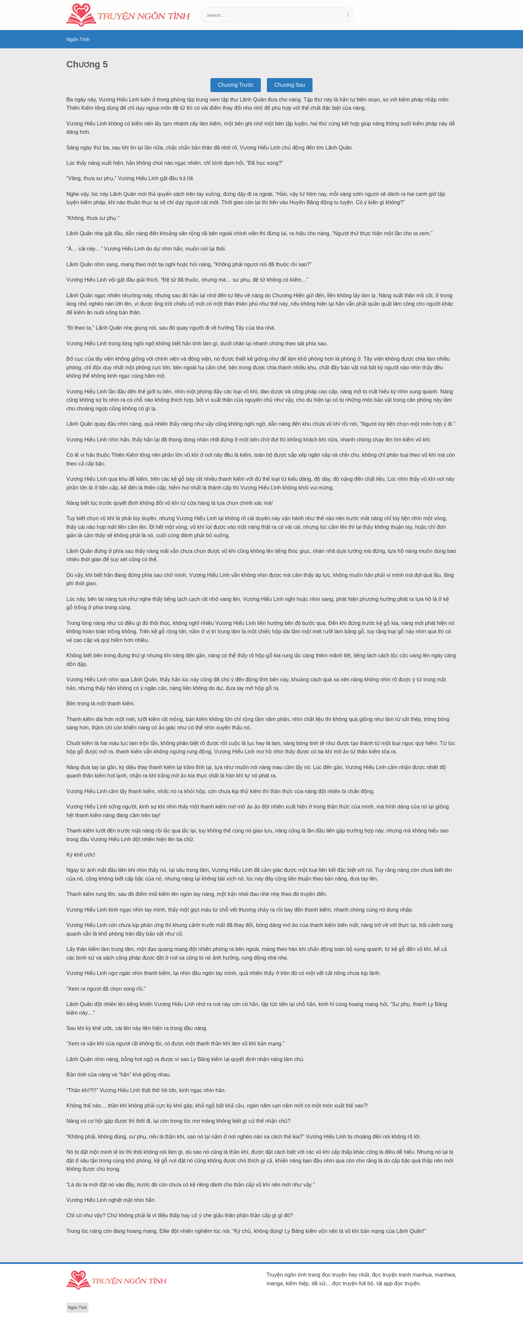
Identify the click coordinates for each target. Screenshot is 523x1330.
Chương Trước (235, 85)
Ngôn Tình (78, 39)
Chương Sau (289, 85)
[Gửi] (348, 15)
